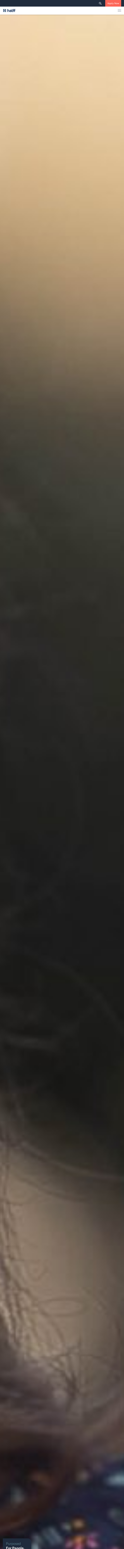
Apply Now (113, 3)
